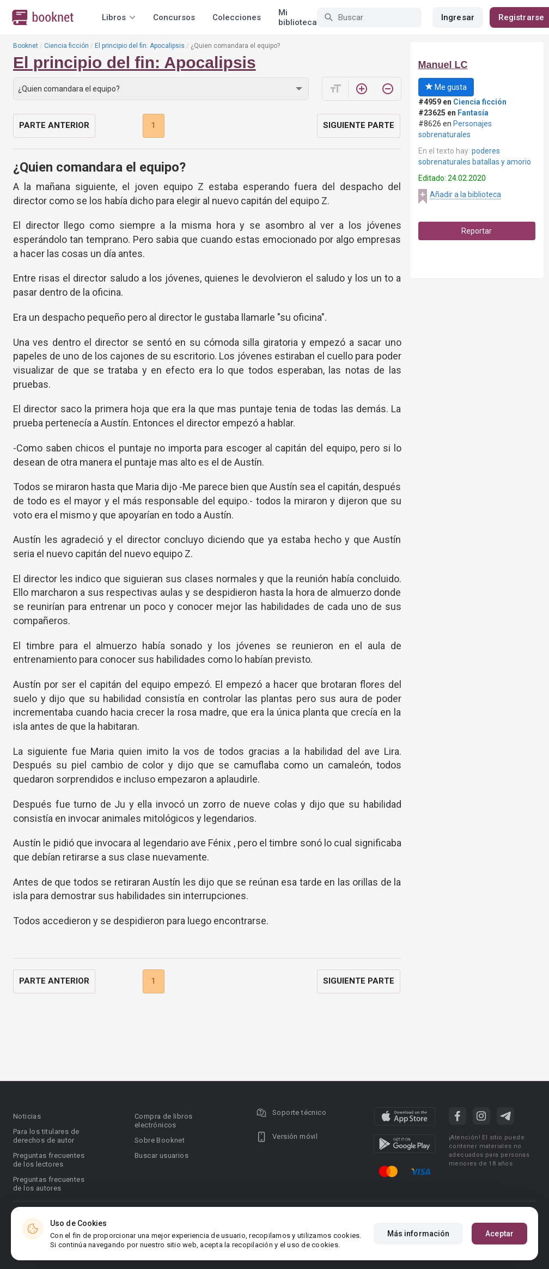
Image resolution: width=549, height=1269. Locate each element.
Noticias (27, 1116)
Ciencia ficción (66, 46)
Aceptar (499, 1233)
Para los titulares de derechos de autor (46, 1135)
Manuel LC (443, 64)
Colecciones (236, 17)
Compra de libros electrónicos (163, 1120)
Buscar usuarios (161, 1155)
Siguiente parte (358, 125)
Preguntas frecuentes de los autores (48, 1183)
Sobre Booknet (160, 1140)
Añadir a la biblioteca (465, 194)
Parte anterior (54, 125)
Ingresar (457, 17)
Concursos (174, 17)
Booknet (25, 46)
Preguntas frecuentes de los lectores (48, 1159)
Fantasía (473, 112)
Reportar (476, 231)
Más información (418, 1233)
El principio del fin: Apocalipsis (140, 46)
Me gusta (446, 87)
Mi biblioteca (297, 17)
